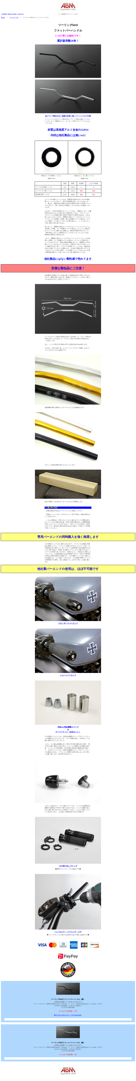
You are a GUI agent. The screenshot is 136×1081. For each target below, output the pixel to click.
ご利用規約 (4, 14)
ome (3, 17)
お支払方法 (20, 14)
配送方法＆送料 (12, 14)
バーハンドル (14, 17)
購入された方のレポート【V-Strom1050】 (68, 1015)
